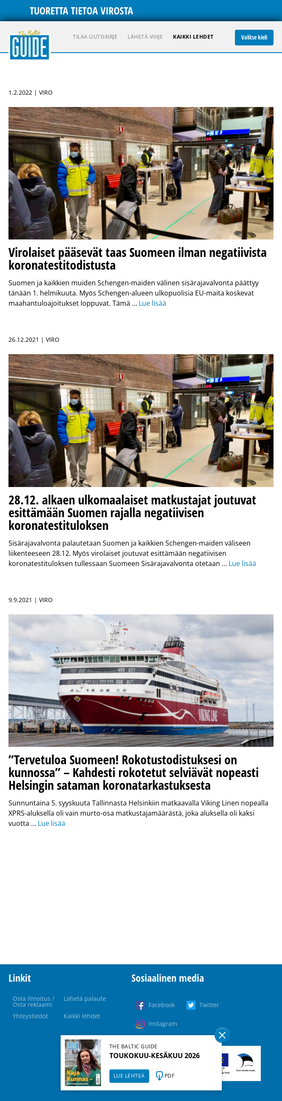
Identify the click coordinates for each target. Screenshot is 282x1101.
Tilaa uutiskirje (95, 36)
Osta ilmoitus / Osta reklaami (33, 1001)
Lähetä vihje (145, 36)
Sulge (222, 1035)
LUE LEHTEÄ (129, 1075)
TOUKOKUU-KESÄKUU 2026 (154, 1055)
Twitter (209, 1005)
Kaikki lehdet (193, 36)
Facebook (161, 1005)
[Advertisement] (141, 896)
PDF (170, 1075)
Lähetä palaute (85, 998)
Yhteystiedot (30, 1016)
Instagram (162, 1023)
